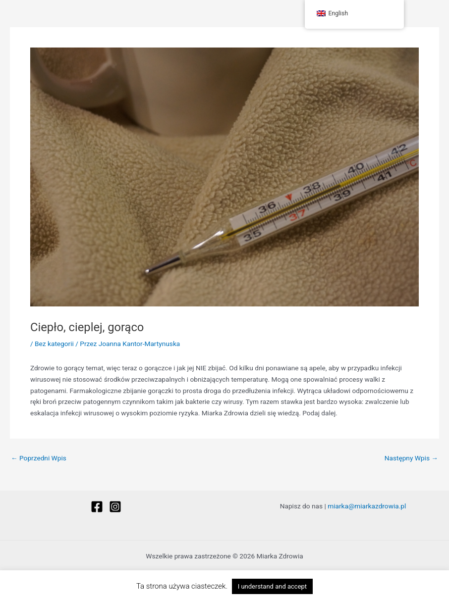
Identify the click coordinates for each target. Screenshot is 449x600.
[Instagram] (115, 506)
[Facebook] (97, 506)
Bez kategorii (54, 344)
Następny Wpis (411, 458)
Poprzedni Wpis (38, 458)
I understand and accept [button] (272, 586)
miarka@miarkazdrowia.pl (367, 506)
